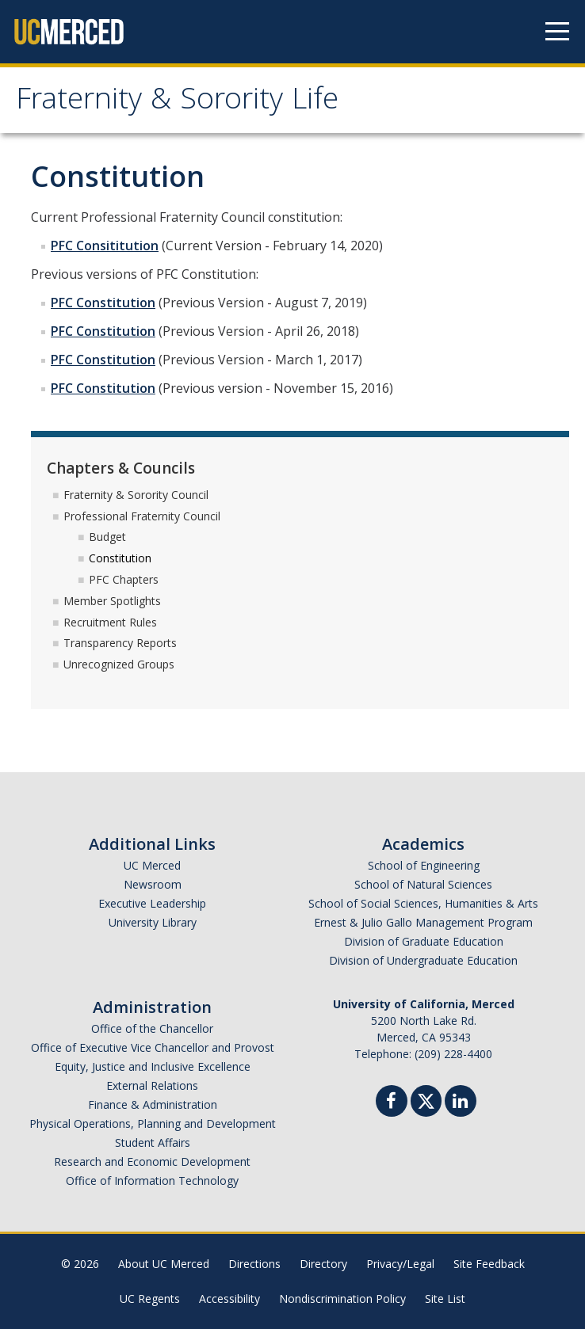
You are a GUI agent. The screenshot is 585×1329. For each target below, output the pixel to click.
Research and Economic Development (152, 1161)
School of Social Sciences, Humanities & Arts (423, 903)
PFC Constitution (103, 302)
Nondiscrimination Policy (342, 1298)
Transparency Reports (120, 642)
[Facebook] (391, 1102)
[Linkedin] (460, 1102)
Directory (323, 1263)
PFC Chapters (124, 579)
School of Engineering (424, 865)
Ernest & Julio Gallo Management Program (423, 922)
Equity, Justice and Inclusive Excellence (152, 1066)
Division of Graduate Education (423, 941)
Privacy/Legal (400, 1263)
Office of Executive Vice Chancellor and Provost (152, 1047)
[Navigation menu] (557, 31)
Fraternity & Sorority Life (177, 102)
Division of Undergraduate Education (423, 960)
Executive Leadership (152, 903)
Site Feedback (489, 1263)
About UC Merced (163, 1263)
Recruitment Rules (110, 622)
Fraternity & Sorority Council (135, 494)
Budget (107, 536)
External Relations (152, 1085)
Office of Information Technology (152, 1180)
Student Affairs (152, 1142)
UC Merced (152, 865)
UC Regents (150, 1298)
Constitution (120, 557)
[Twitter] (426, 1099)
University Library (153, 922)
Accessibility (229, 1298)
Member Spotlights (112, 600)
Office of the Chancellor (152, 1028)
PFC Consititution (105, 245)
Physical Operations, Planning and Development (152, 1123)
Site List (445, 1298)
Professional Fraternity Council (141, 516)
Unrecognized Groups (118, 664)
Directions (254, 1263)
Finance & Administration (152, 1104)
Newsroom (153, 884)
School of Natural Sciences (423, 884)
